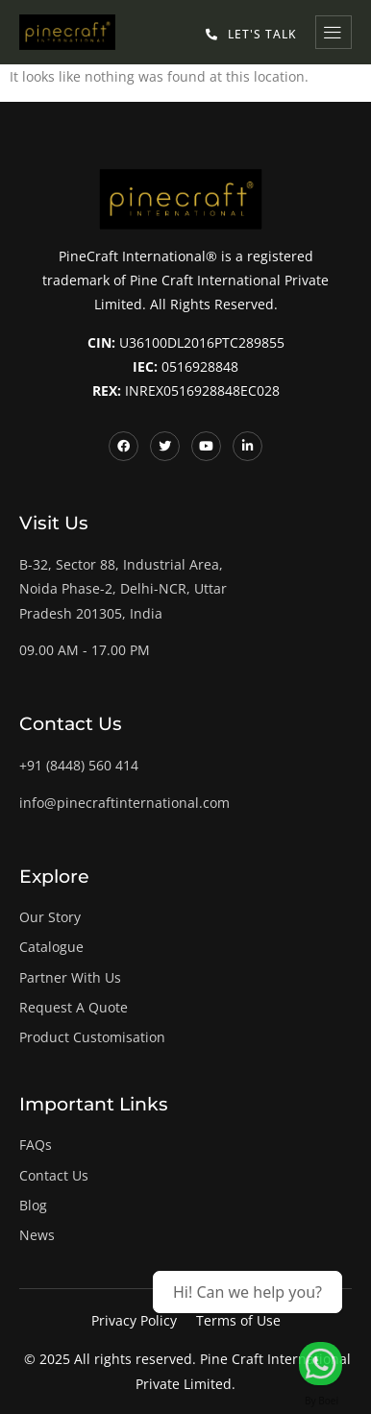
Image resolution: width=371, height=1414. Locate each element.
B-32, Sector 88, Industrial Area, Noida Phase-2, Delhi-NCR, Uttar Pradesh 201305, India (123, 588)
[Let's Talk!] (320, 1363)
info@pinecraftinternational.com (124, 802)
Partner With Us (70, 977)
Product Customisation (92, 1037)
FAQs (35, 1144)
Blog (33, 1205)
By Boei (321, 1400)
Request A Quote (73, 1007)
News (37, 1235)
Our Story (50, 917)
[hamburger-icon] (333, 32)
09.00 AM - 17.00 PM (84, 650)
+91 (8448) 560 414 (78, 765)
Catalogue (51, 947)
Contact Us (53, 1175)
